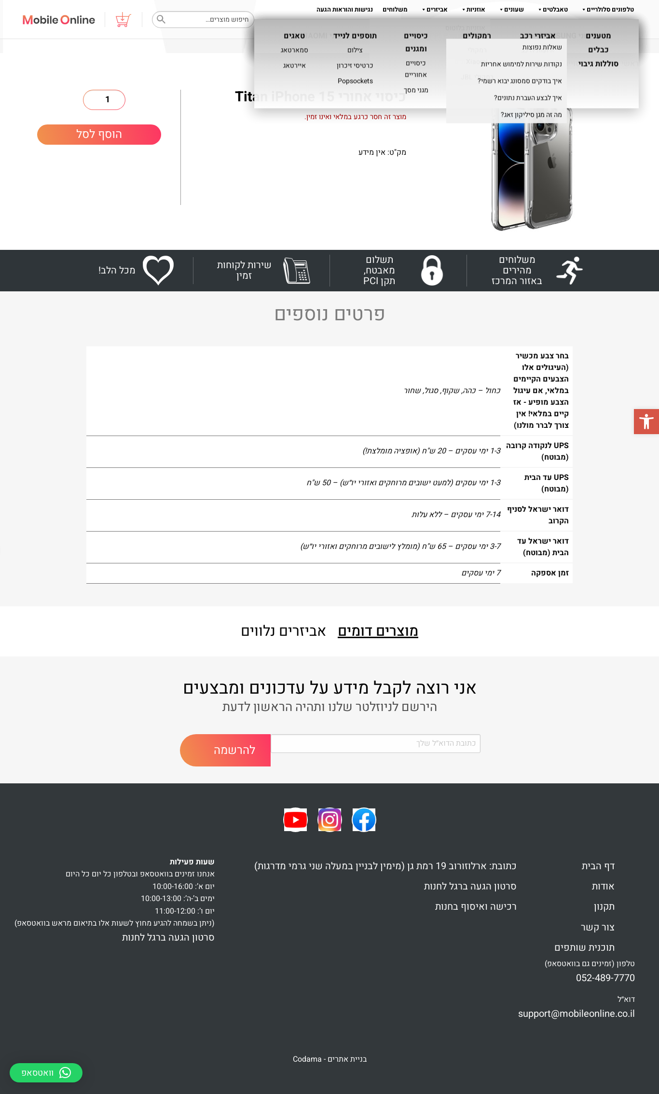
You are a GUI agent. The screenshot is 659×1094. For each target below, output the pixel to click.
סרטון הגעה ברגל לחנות (470, 886)
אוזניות (471, 9)
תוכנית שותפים (584, 948)
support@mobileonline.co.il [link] (576, 1014)
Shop (604, 63)
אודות (494, 28)
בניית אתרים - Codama (330, 1059)
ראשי (630, 63)
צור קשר (598, 927)
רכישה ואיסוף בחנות (476, 907)
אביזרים (432, 9)
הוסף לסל (99, 134)
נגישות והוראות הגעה (344, 9)
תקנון (470, 28)
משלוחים (395, 9)
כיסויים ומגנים (564, 63)
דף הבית (598, 866)
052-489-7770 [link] (605, 978)
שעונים (509, 9)
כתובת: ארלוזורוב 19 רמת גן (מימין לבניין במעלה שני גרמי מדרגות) (385, 866)
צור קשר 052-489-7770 (603, 28)
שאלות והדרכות (536, 28)
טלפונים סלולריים (605, 9)
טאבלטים (551, 9)
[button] (646, 421)
